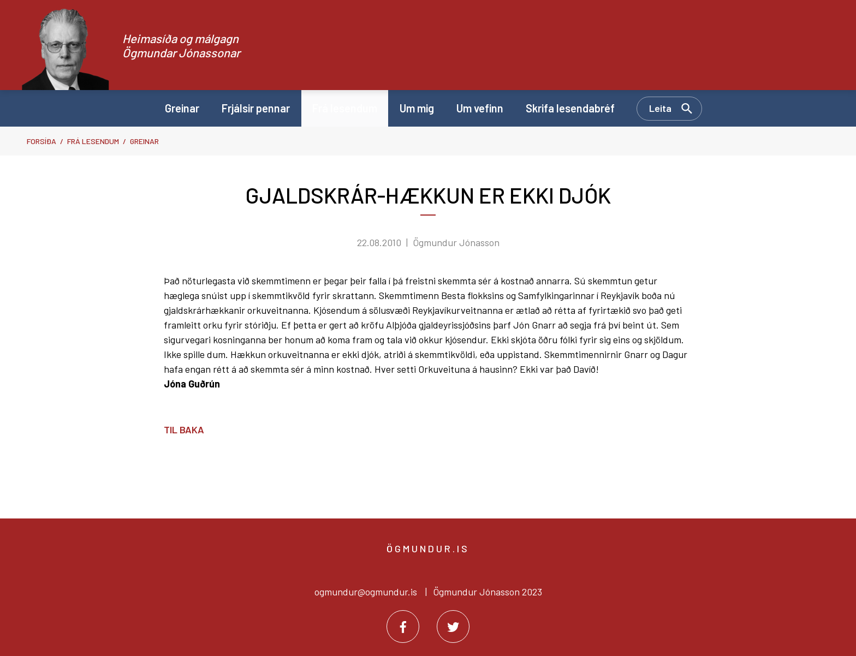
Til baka (184, 430)
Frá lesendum (93, 141)
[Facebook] (403, 626)
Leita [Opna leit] (660, 108)
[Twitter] (453, 626)
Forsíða (41, 141)
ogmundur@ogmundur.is (365, 592)
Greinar (144, 141)
